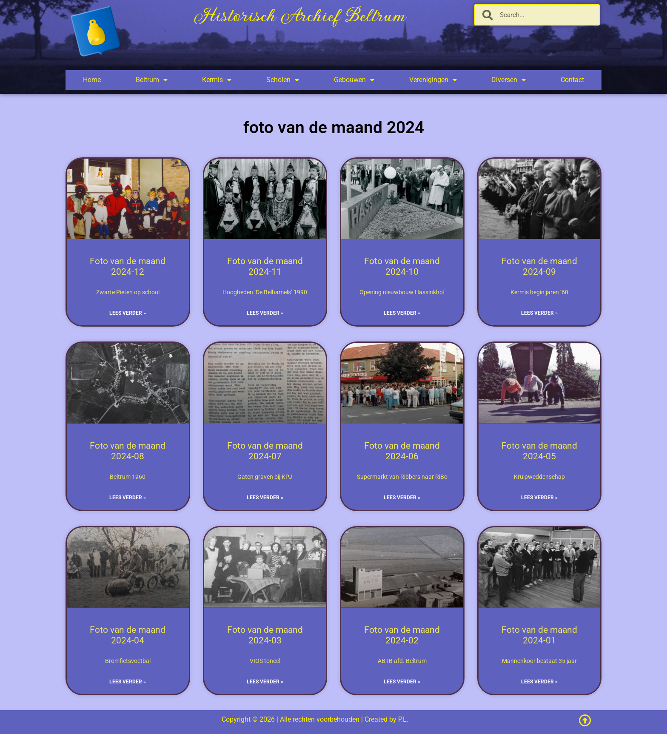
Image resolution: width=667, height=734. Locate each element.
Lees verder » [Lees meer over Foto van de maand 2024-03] (265, 682)
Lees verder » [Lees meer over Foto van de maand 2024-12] (127, 313)
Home (92, 80)
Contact (572, 80)
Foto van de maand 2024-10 (402, 266)
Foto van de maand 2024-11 (265, 266)
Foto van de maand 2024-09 (539, 266)
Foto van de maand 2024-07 (265, 451)
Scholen (282, 80)
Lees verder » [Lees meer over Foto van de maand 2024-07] (265, 498)
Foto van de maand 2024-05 (539, 451)
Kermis (216, 80)
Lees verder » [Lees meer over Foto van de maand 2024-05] (539, 498)
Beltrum (152, 80)
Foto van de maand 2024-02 (402, 635)
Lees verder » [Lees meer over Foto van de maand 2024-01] (539, 682)
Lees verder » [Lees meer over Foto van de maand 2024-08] (127, 498)
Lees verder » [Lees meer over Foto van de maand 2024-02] (402, 682)
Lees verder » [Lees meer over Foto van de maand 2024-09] (539, 313)
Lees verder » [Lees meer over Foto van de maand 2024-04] (127, 682)
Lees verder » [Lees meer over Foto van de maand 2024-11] (265, 313)
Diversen (508, 80)
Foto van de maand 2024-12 (127, 266)
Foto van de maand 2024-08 (127, 451)
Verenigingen (433, 80)
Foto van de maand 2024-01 (539, 635)
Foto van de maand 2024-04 (127, 635)
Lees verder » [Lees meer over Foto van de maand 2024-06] (402, 498)
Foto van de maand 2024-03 (265, 635)
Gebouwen (354, 80)
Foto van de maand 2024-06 (402, 451)
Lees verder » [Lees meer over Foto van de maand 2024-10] (402, 313)
